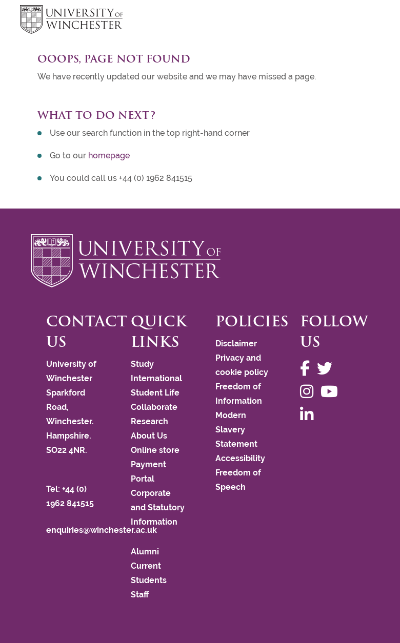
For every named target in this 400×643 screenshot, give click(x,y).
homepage (109, 155)
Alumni (145, 551)
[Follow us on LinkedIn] (309, 415)
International (156, 378)
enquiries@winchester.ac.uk (101, 530)
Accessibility (240, 458)
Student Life (155, 393)
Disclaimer (236, 343)
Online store (155, 450)
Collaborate (154, 407)
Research (149, 421)
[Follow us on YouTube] (332, 392)
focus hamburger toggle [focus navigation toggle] (362, 20)
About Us (149, 436)
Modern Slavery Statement (236, 429)
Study (142, 364)
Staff (140, 594)
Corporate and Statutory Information (158, 507)
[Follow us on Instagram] (309, 392)
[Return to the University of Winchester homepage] (200, 260)
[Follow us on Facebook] (307, 369)
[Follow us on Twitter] (327, 369)
